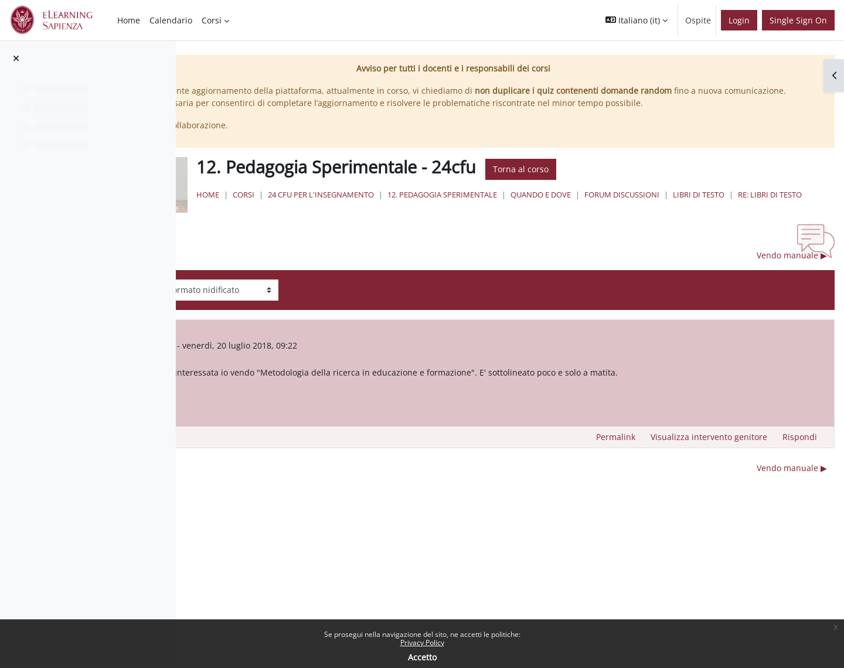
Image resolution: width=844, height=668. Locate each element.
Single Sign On (798, 20)
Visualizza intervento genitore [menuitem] (709, 457)
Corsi (386, 207)
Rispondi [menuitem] (799, 457)
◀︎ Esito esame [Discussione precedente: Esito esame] (264, 276)
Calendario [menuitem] (170, 20)
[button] (636, 20)
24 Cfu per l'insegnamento (463, 207)
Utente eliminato (313, 366)
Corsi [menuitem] (212, 20)
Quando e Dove (683, 207)
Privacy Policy (422, 642)
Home (350, 207)
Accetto (422, 657)
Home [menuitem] (128, 20)
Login (739, 20)
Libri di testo (378, 218)
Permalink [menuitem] (615, 457)
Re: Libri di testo (449, 218)
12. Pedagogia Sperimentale (584, 207)
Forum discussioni (764, 207)
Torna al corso (663, 182)
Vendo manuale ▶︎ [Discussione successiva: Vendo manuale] (792, 276)
